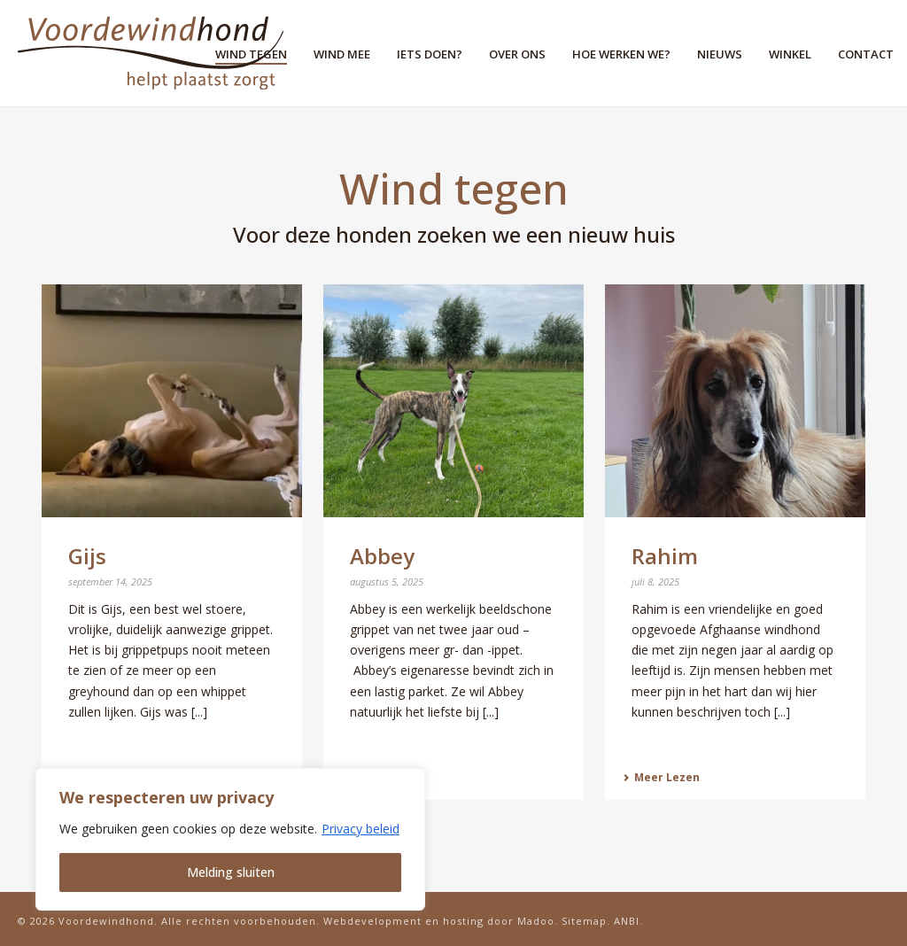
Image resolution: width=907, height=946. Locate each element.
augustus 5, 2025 (386, 581)
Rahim (665, 555)
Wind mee (342, 54)
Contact (866, 54)
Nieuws (719, 54)
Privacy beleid (360, 828)
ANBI (627, 920)
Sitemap (584, 920)
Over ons (517, 54)
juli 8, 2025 (655, 581)
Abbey (382, 555)
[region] (230, 839)
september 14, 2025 (110, 581)
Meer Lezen (661, 777)
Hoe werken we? (621, 54)
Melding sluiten (231, 872)
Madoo (535, 920)
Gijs (87, 555)
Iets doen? (429, 54)
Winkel (790, 54)
